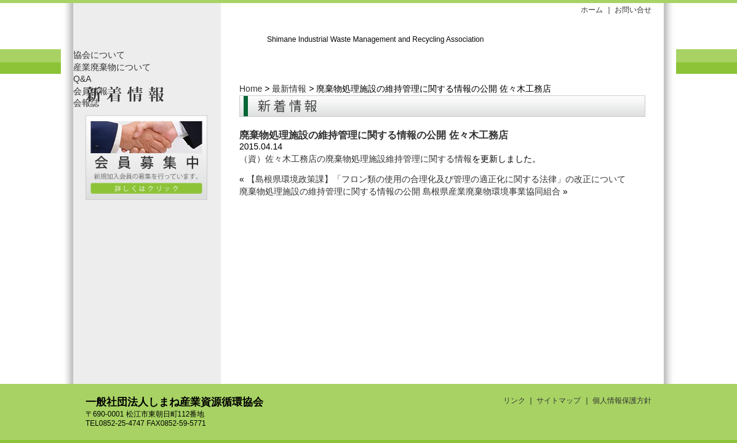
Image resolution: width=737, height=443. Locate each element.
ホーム (592, 10)
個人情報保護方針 (621, 400)
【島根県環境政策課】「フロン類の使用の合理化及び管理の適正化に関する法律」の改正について (436, 179)
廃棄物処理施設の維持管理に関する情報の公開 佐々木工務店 (373, 134)
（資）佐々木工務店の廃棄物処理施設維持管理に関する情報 (355, 159)
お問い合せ (633, 10)
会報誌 (86, 103)
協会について (99, 55)
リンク (514, 400)
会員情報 (90, 91)
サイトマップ (558, 400)
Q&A (82, 79)
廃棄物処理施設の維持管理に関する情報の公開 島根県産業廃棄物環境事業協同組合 (399, 191)
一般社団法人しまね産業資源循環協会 (169, 29)
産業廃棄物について (112, 67)
